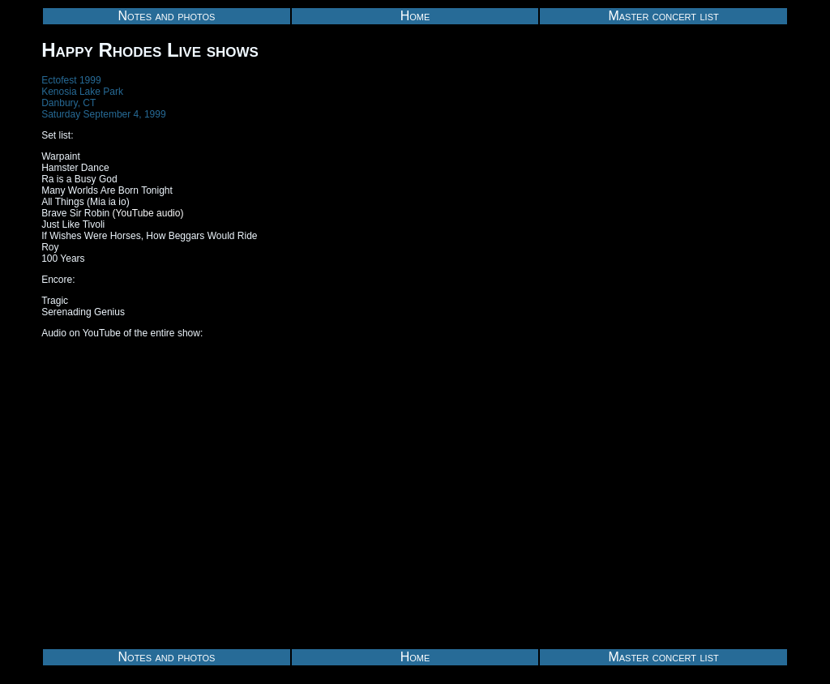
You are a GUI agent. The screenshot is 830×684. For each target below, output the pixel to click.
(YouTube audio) (148, 213)
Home (415, 16)
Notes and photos (167, 16)
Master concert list (663, 16)
